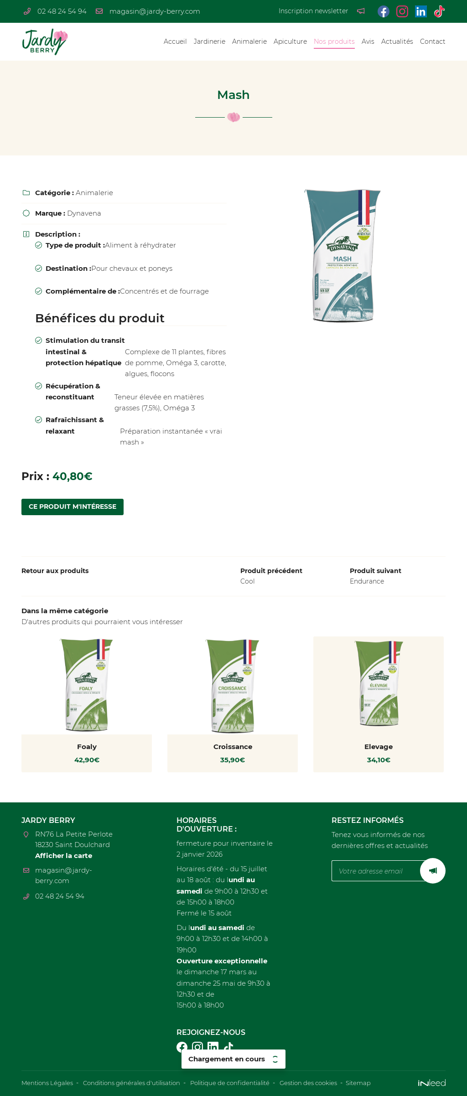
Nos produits (334, 41)
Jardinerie (209, 41)
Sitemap (387, 1083)
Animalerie (249, 41)
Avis (368, 41)
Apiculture (290, 41)
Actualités (397, 41)
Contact (433, 41)
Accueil (175, 41)
